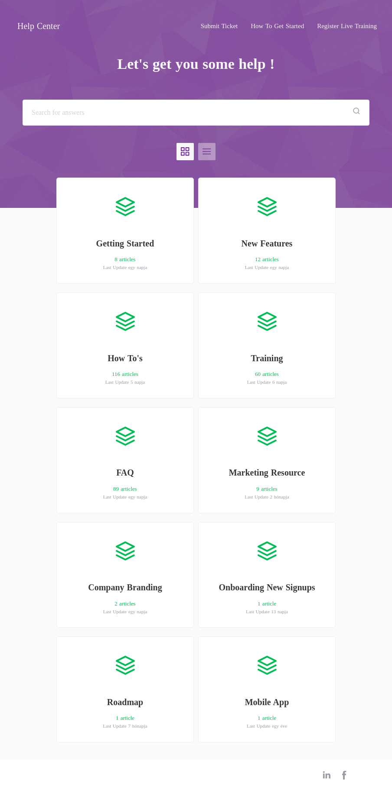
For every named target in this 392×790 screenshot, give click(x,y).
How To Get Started (277, 26)
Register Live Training (347, 26)
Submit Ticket (219, 26)
